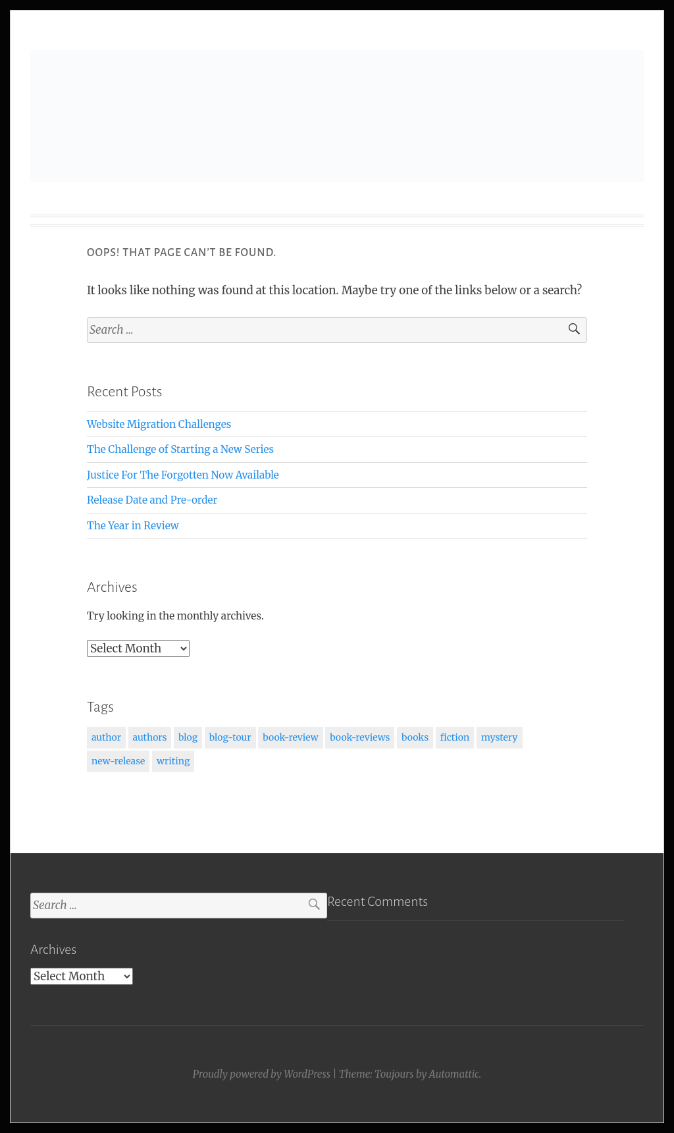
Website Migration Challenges (159, 424)
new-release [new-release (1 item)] (118, 761)
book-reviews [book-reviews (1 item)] (360, 737)
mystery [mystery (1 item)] (499, 737)
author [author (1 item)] (106, 737)
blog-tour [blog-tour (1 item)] (230, 737)
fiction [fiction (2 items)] (455, 737)
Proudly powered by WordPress (261, 1074)
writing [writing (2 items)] (173, 761)
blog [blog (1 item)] (187, 737)
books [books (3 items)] (415, 737)
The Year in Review (133, 525)
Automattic (454, 1074)
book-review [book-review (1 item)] (290, 737)
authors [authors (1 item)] (150, 737)
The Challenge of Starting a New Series (180, 449)
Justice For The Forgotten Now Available (183, 475)
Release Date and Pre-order (152, 500)
